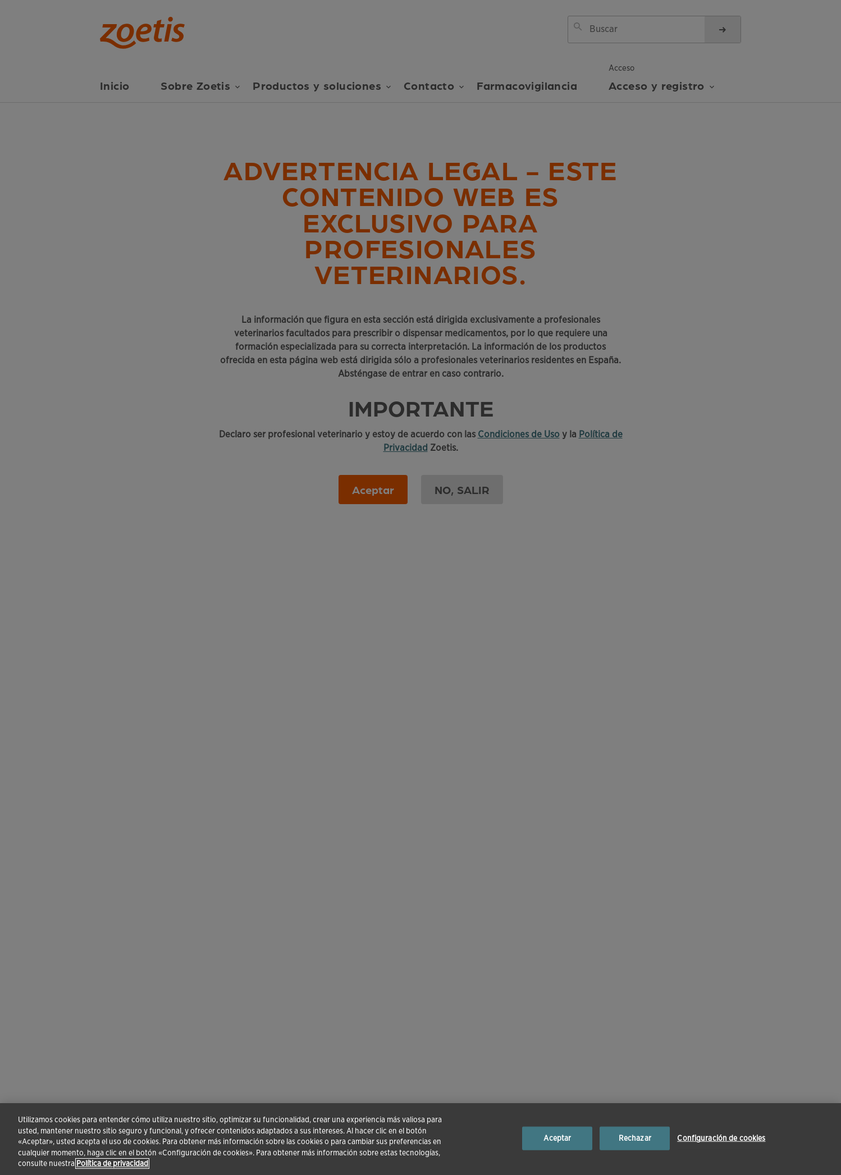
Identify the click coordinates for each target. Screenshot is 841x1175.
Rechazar (635, 1138)
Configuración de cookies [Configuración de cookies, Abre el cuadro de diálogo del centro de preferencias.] (721, 1138)
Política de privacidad (112, 1163)
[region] (420, 1139)
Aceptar (557, 1138)
